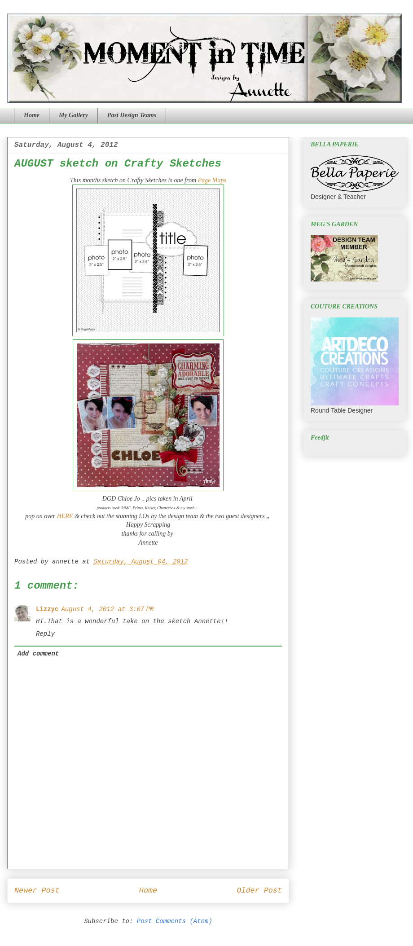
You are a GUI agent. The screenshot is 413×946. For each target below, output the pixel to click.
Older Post (259, 890)
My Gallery (73, 115)
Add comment (38, 653)
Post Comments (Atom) (174, 921)
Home (32, 115)
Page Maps (212, 180)
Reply (45, 634)
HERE (65, 516)
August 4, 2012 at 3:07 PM (107, 609)
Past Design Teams (131, 115)
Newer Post (37, 890)
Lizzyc (47, 609)
